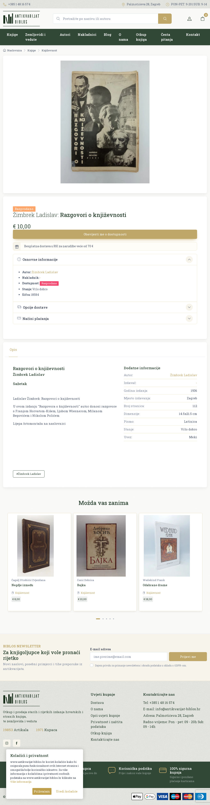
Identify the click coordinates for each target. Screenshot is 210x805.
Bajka (81, 585)
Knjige (12, 34)
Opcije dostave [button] (32, 307)
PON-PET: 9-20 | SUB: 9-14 (186, 4)
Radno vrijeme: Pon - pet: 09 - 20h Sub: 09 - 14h (173, 724)
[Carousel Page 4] (110, 618)
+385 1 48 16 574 (16, 4)
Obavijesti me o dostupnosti (105, 234)
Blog (107, 34)
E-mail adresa (100, 649)
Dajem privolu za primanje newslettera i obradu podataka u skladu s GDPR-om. (141, 665)
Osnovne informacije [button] (37, 259)
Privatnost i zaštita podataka (106, 724)
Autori (65, 34)
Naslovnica (12, 50)
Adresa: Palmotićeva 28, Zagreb (168, 716)
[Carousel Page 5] (113, 618)
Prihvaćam (42, 791)
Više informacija (20, 782)
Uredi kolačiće (67, 791)
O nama (123, 37)
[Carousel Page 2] (103, 618)
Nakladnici (87, 34)
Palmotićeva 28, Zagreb (141, 4)
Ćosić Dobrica (85, 580)
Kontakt (193, 34)
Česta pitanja (167, 37)
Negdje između (22, 585)
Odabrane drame (155, 585)
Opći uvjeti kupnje (105, 716)
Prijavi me (188, 657)
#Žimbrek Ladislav (28, 474)
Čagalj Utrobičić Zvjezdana (28, 580)
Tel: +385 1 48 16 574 (159, 703)
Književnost (49, 50)
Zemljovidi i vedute (35, 37)
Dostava (97, 703)
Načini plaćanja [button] (33, 318)
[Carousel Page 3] (106, 618)
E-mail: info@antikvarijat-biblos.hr (171, 709)
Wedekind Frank (154, 580)
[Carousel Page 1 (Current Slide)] (98, 618)
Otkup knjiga (141, 37)
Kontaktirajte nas (105, 739)
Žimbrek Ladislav (45, 272)
